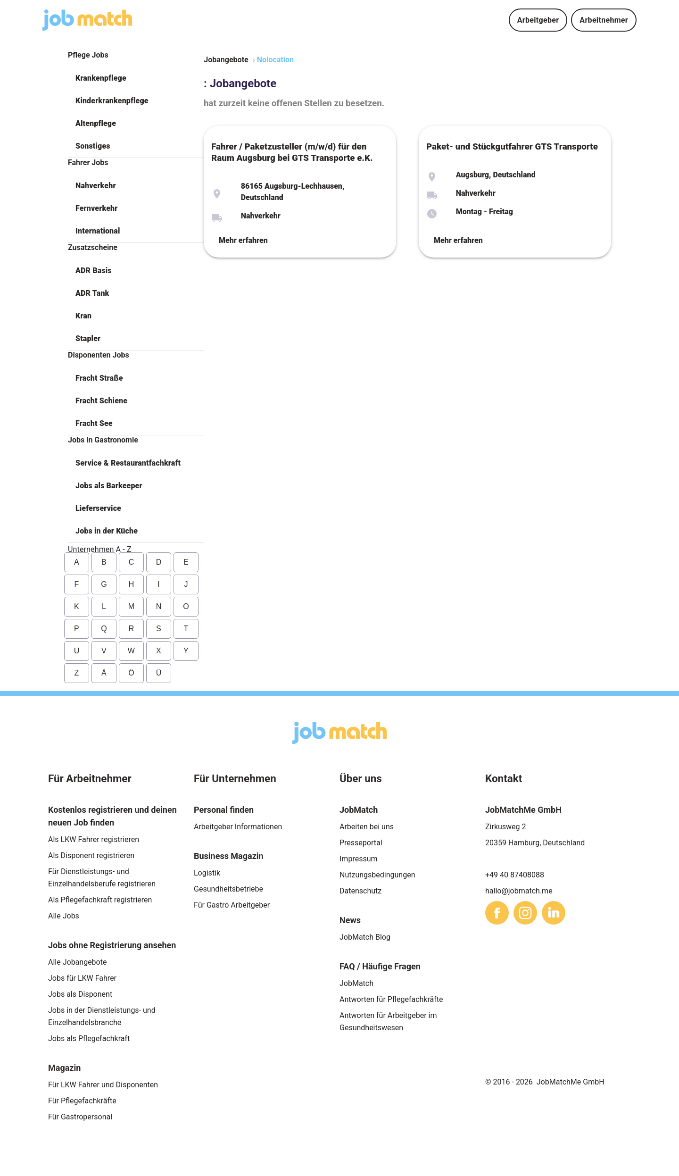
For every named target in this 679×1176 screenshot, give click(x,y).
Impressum (359, 858)
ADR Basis (93, 270)
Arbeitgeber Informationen (238, 826)
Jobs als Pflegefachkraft (89, 1038)
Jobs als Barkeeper (108, 485)
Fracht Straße (99, 378)
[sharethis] (497, 913)
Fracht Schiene (101, 400)
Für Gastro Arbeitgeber (232, 905)
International (97, 230)
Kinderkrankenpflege (112, 100)
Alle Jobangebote (77, 962)
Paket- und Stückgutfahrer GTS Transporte (512, 147)
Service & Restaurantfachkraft (128, 463)
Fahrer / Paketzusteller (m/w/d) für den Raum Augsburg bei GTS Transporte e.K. (292, 152)
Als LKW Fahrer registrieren (93, 839)
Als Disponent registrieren (91, 855)
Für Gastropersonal (80, 1116)
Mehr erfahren (243, 240)
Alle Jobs (63, 915)
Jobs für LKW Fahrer (82, 978)
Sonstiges (92, 146)
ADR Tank (92, 293)
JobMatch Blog (365, 937)
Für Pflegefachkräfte (82, 1100)
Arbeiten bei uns (367, 826)
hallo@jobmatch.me (519, 890)
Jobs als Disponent (80, 994)
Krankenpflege (100, 78)
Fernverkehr (96, 208)
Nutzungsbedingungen (377, 874)
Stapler (87, 338)
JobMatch (356, 983)
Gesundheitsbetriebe (228, 888)
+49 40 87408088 (514, 874)
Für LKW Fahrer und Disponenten (103, 1084)
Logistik (207, 872)
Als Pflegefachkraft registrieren (100, 899)
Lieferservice (98, 508)
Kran (83, 315)
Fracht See (94, 423)
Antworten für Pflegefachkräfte (391, 999)
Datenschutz (360, 890)
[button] (136, 78)
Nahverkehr (95, 185)
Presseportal (361, 842)
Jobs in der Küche (106, 530)
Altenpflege (95, 123)
